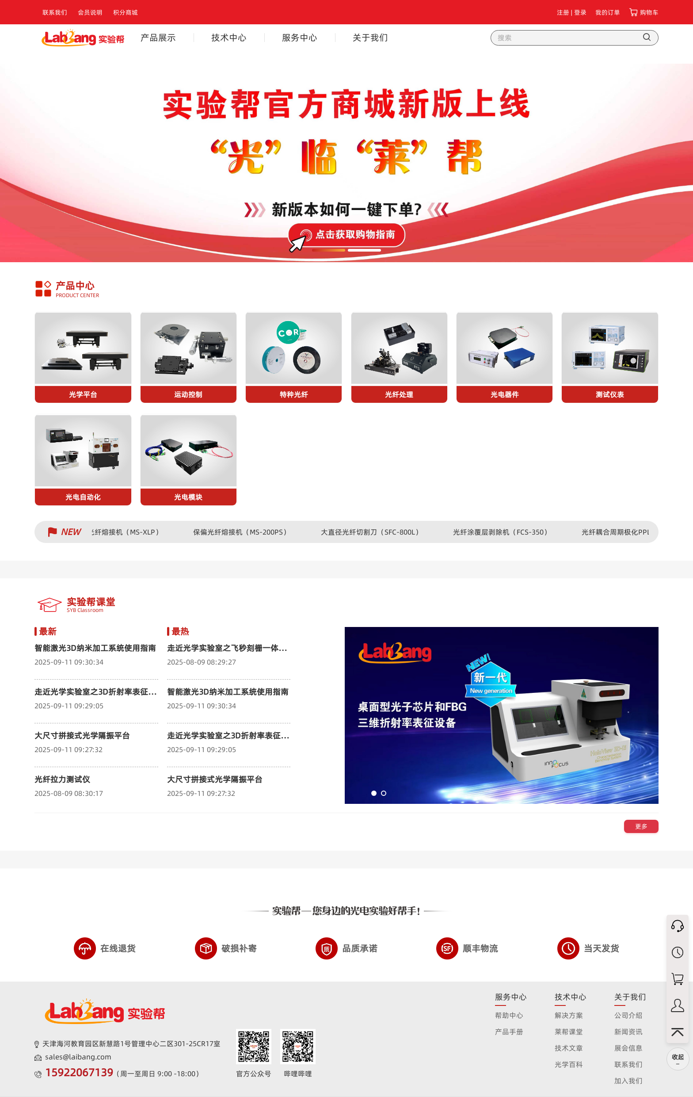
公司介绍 (628, 1015)
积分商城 (125, 12)
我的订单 (607, 12)
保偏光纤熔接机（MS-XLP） (121, 532)
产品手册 (509, 1031)
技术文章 (569, 1048)
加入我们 (628, 1081)
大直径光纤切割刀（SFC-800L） (375, 532)
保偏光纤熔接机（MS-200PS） (245, 532)
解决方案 (569, 1015)
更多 (641, 826)
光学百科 (569, 1064)
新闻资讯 (628, 1031)
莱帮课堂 (569, 1031)
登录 (580, 12)
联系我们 (54, 12)
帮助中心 (509, 1015)
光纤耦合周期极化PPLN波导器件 (636, 532)
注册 (563, 12)
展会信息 (628, 1048)
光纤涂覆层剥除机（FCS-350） (505, 532)
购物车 (649, 12)
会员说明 (90, 12)
